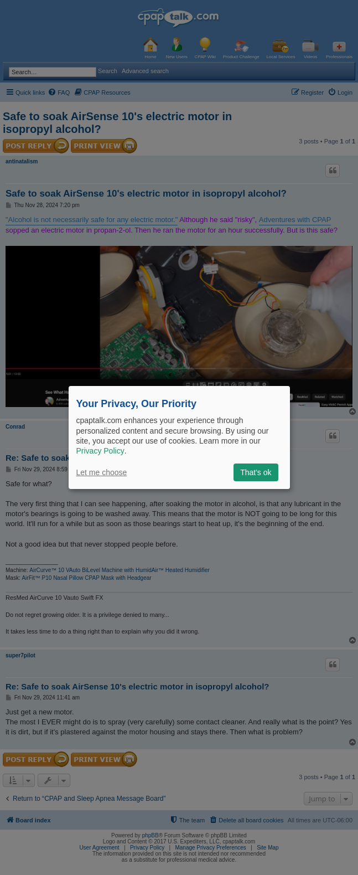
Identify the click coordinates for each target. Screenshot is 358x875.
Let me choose (101, 472)
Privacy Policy (100, 450)
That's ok (255, 472)
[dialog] (179, 437)
